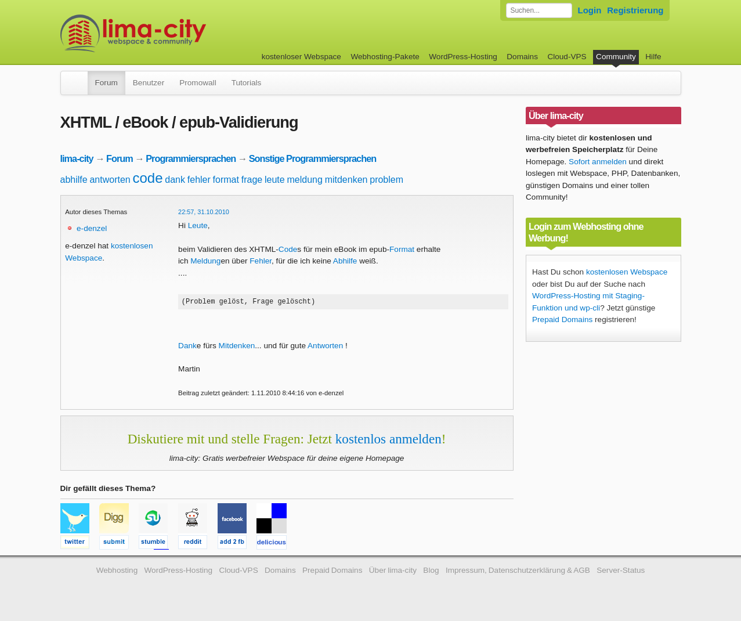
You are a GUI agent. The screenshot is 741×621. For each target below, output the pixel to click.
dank (175, 180)
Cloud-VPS (566, 56)
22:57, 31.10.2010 (203, 211)
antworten (109, 180)
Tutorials (247, 82)
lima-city (76, 158)
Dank (187, 347)
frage (251, 180)
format (226, 180)
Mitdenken (237, 347)
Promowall (197, 82)
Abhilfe (345, 261)
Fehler (261, 261)
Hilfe (653, 56)
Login (590, 10)
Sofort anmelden (598, 161)
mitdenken (346, 180)
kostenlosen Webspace (626, 272)
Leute (198, 225)
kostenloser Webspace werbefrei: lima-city (176, 33)
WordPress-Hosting (463, 56)
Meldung (205, 261)
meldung (304, 180)
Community (616, 56)
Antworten (325, 347)
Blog (431, 572)
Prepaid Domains (562, 319)
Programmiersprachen (191, 158)
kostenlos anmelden (388, 440)
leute (275, 180)
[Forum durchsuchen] (539, 10)
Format (401, 249)
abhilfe (74, 180)
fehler (199, 180)
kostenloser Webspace (301, 56)
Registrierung (635, 10)
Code (288, 249)
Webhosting (117, 572)
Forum (106, 82)
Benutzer (148, 82)
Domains (522, 56)
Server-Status (621, 572)
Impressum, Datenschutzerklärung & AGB (518, 572)
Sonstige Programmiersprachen (312, 158)
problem (386, 180)
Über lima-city (393, 572)
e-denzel (92, 228)
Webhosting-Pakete (384, 56)
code (147, 178)
